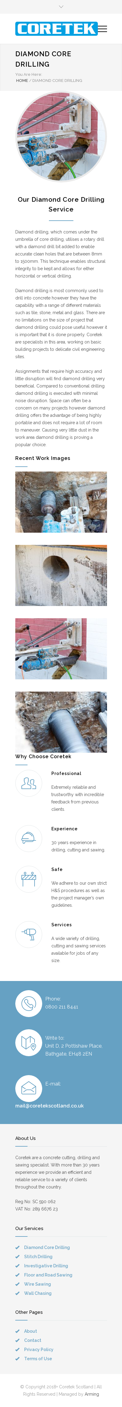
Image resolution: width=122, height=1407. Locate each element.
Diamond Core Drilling (47, 1247)
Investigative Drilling (46, 1265)
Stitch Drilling (38, 1256)
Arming (92, 1394)
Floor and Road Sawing (48, 1275)
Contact (32, 1340)
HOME (22, 80)
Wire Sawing (37, 1284)
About (30, 1331)
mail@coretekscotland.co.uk (49, 1106)
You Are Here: (28, 74)
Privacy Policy (39, 1349)
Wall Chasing (38, 1293)
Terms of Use (38, 1358)
